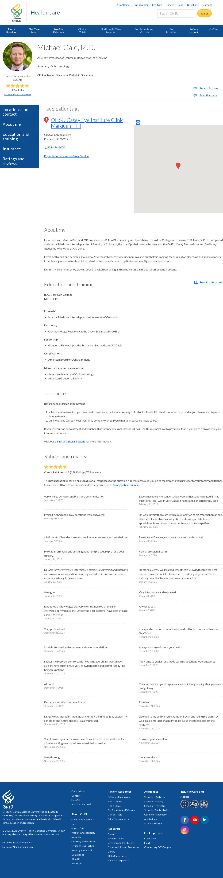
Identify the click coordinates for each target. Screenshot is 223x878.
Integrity (76, 837)
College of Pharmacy (155, 814)
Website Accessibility (83, 832)
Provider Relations (58, 30)
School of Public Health (156, 810)
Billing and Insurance (119, 797)
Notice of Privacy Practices (17, 842)
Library (111, 851)
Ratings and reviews (14, 161)
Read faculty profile (208, 282)
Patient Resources (120, 791)
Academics (151, 791)
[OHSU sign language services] (195, 807)
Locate (138, 122)
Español (75, 800)
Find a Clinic (114, 805)
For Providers (172, 30)
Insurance (12, 148)
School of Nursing (153, 801)
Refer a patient (194, 30)
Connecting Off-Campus (157, 847)
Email (147, 842)
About (111, 833)
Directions (193, 4)
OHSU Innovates (117, 855)
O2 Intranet (150, 838)
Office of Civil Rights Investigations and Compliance (82, 850)
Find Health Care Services (111, 30)
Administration (116, 838)
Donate (170, 4)
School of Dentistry (154, 805)
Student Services (153, 823)
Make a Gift (77, 828)
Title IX (75, 859)
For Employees (153, 833)
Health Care (45, 12)
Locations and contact (15, 111)
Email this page (209, 88)
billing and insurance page (70, 441)
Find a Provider (11, 30)
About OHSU (79, 814)
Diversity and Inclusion (83, 841)
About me (12, 124)
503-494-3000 (56, 147)
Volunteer (76, 863)
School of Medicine (154, 797)
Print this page (208, 95)
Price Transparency (118, 819)
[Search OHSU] (175, 13)
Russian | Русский (81, 804)
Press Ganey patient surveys (122, 484)
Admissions (150, 819)
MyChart (157, 4)
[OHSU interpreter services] (204, 807)
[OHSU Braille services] (185, 807)
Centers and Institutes (120, 842)
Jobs (180, 4)
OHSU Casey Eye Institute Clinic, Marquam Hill (88, 123)
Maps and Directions (82, 819)
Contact (207, 4)
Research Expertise (118, 860)
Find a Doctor (141, 4)
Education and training (16, 136)
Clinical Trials (82, 30)
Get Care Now (34, 30)
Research (114, 828)
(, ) (17, 94)
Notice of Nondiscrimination (17, 846)
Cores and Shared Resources (123, 847)
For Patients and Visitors (144, 30)
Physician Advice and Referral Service (66, 156)
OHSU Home (123, 4)
